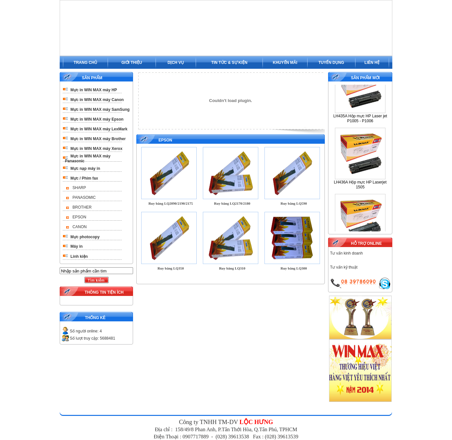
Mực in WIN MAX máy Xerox (96, 148)
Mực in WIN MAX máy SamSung (99, 109)
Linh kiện (79, 256)
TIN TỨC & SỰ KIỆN (229, 62)
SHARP (79, 187)
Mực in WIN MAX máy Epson (97, 119)
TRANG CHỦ (85, 62)
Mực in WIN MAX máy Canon (97, 99)
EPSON (79, 217)
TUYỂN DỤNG (331, 62)
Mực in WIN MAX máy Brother (98, 139)
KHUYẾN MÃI (285, 62)
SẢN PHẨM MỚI (365, 78)
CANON (79, 227)
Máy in (76, 246)
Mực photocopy (84, 237)
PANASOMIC (84, 197)
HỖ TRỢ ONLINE (366, 243)
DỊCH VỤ (176, 62)
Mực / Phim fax (84, 178)
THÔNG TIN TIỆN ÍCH (104, 292)
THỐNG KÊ (95, 317)
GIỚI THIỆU (131, 62)
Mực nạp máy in (85, 168)
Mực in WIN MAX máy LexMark (99, 129)
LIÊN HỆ (372, 62)
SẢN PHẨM (92, 78)
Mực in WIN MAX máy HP (93, 90)
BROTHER (82, 207)
